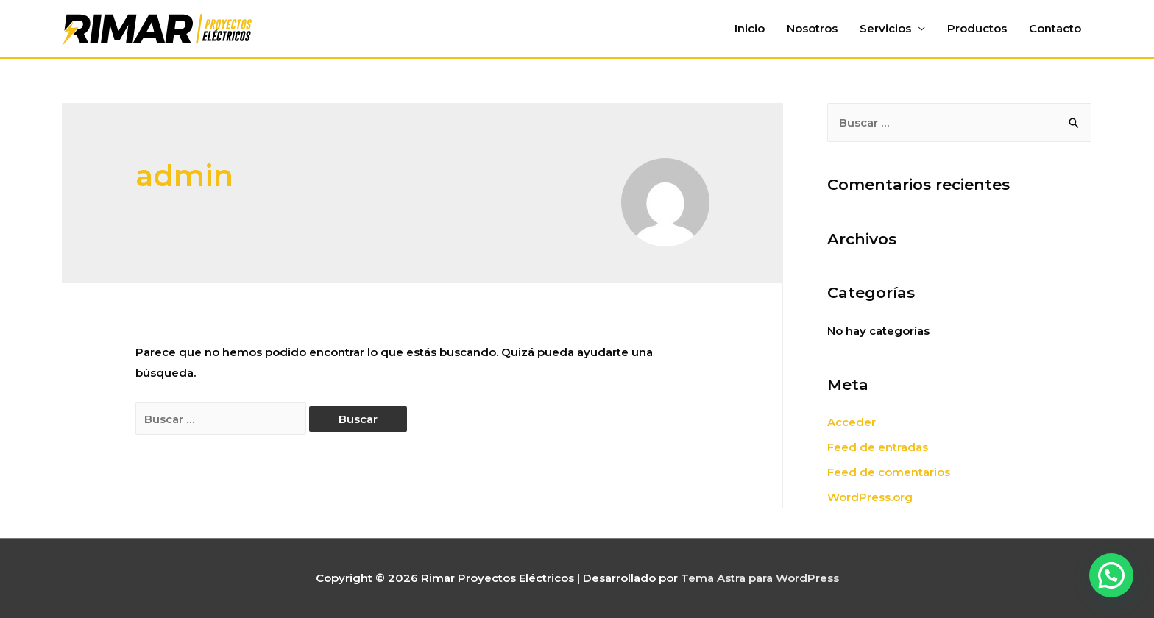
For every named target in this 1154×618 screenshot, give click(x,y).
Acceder (851, 422)
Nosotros (812, 28)
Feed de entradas (877, 447)
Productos (977, 28)
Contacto (1055, 28)
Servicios (885, 28)
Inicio (749, 28)
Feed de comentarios (888, 472)
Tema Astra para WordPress (760, 578)
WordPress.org (870, 497)
